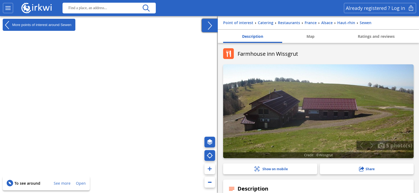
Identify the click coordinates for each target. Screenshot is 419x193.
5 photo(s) (395, 145)
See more (62, 183)
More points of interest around (37, 25)
